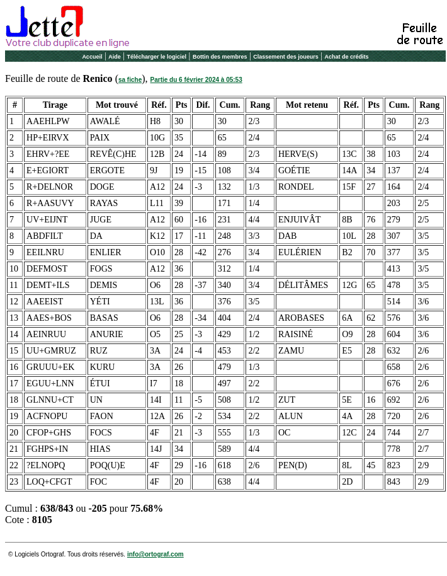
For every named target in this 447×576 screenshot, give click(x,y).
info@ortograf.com (155, 554)
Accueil (92, 57)
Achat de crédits (347, 57)
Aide (114, 57)
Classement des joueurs (286, 57)
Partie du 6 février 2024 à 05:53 (196, 79)
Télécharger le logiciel (157, 57)
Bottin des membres (220, 57)
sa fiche (130, 79)
